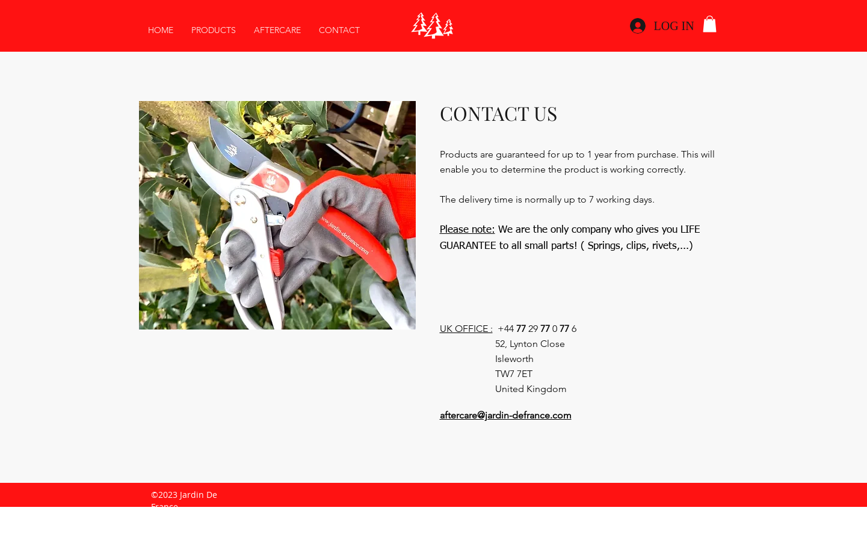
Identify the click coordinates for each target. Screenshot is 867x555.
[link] (710, 24)
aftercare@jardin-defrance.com (506, 415)
